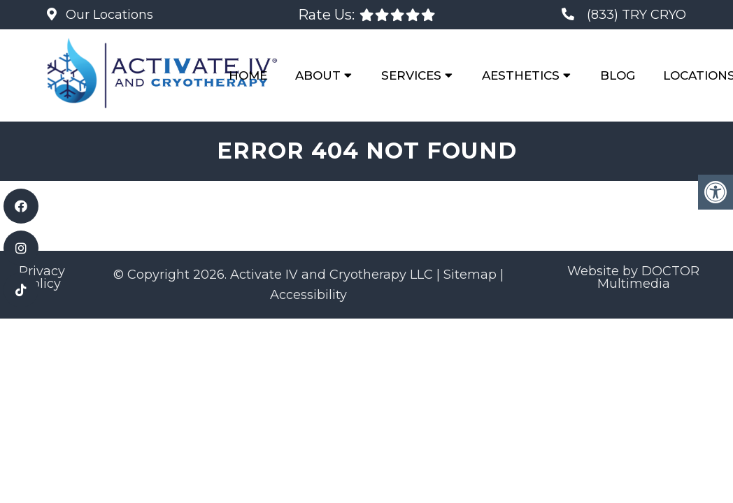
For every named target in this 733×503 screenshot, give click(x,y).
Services (411, 75)
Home (248, 75)
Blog (617, 75)
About (318, 75)
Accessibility (308, 295)
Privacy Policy (42, 277)
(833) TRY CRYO (636, 14)
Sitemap (470, 274)
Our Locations (107, 14)
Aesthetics (521, 75)
